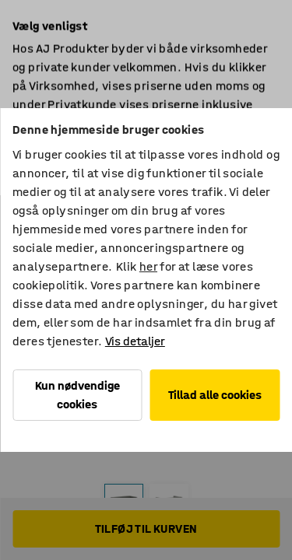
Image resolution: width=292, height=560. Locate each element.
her (148, 266)
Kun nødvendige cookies (77, 394)
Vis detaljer (135, 341)
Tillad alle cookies (215, 394)
